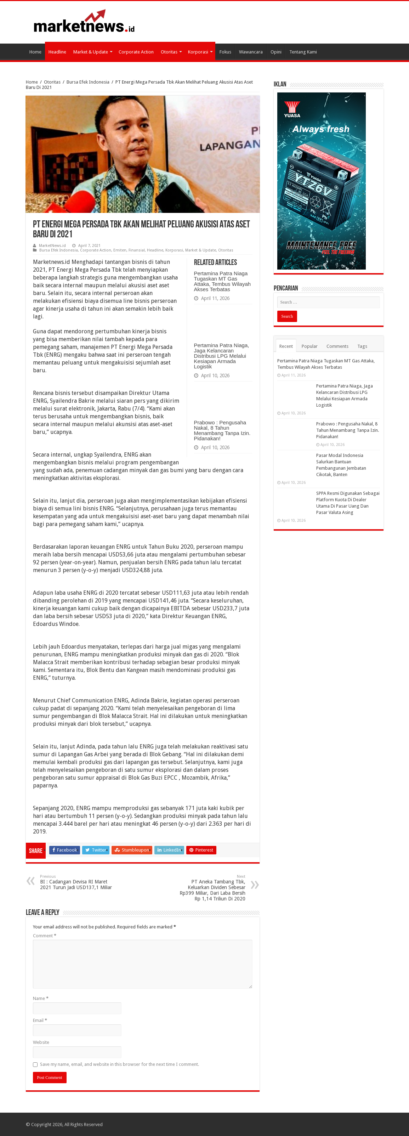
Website (41, 1042)
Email (40, 1020)
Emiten (119, 250)
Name (41, 998)
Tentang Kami (303, 52)
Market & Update (90, 52)
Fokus (225, 52)
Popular (310, 346)
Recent (286, 346)
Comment (44, 935)
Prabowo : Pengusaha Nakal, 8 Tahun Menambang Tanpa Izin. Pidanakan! (222, 430)
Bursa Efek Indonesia (88, 82)
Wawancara (251, 52)
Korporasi (198, 52)
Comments (337, 346)
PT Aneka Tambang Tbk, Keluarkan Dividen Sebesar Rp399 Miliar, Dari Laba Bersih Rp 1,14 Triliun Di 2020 (209, 888)
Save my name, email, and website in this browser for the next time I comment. (119, 1064)
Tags (362, 346)
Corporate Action (136, 52)
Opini (276, 52)
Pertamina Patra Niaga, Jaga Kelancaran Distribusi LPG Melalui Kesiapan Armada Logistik (221, 355)
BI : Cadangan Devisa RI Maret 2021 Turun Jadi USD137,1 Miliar (76, 882)
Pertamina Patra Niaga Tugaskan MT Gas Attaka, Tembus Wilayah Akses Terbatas (222, 281)
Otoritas (169, 52)
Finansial (137, 250)
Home (35, 52)
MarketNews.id (52, 245)
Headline (57, 52)
